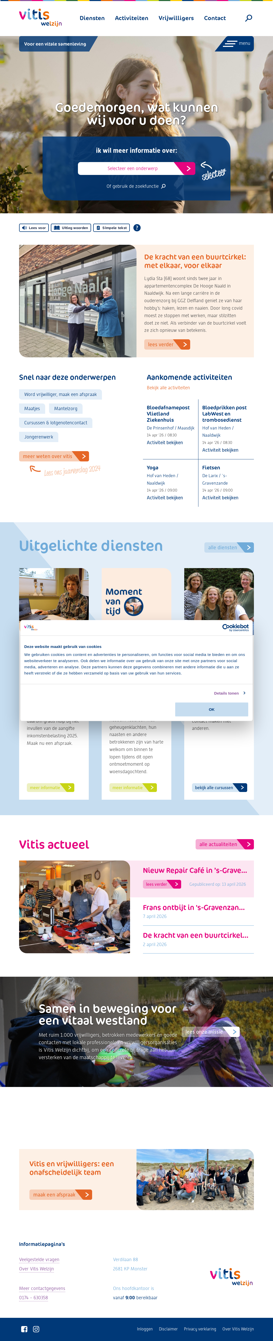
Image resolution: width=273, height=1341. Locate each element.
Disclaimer (168, 1329)
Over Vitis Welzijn (238, 1329)
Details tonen (226, 693)
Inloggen (145, 1329)
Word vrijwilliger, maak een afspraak (60, 394)
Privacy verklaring (200, 1329)
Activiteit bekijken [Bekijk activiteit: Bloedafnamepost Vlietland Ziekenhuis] (165, 442)
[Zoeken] (249, 18)
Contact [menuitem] (215, 18)
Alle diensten (231, 547)
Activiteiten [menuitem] (131, 18)
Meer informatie (52, 787)
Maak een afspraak (62, 1195)
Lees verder (169, 344)
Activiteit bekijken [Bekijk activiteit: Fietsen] (220, 497)
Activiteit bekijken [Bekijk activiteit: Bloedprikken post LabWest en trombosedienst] (220, 450)
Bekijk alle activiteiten (168, 387)
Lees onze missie (213, 1032)
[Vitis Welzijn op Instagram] (36, 1329)
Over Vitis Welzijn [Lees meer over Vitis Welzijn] (36, 1268)
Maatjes (32, 408)
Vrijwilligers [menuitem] (176, 18)
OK (212, 709)
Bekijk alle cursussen (221, 787)
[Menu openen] (234, 44)
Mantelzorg (65, 408)
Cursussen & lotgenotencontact (55, 422)
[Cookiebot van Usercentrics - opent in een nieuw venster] (226, 627)
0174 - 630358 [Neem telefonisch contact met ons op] (33, 1297)
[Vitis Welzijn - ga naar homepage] (40, 17)
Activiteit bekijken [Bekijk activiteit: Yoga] (165, 497)
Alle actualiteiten (226, 844)
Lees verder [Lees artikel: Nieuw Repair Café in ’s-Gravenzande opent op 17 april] (163, 884)
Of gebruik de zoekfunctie (136, 186)
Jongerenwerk (38, 437)
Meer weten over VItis (56, 456)
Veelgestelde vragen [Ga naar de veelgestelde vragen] (39, 1259)
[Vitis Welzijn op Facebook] (24, 1329)
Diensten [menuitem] (92, 18)
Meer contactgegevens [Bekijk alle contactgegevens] (42, 1288)
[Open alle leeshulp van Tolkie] (137, 227)
